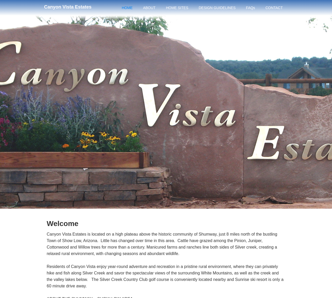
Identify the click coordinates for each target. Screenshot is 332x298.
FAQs (250, 8)
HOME (127, 8)
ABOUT (149, 8)
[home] (68, 6)
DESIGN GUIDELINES (217, 8)
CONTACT (274, 8)
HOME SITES (177, 8)
